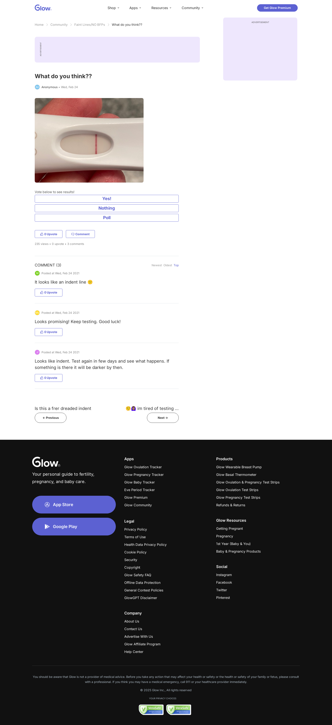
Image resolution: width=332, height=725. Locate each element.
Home (39, 25)
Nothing (106, 208)
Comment (80, 234)
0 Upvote (48, 234)
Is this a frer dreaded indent (63, 408)
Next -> (163, 417)
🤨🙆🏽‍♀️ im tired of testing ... (152, 408)
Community (59, 25)
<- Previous (51, 417)
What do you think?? (127, 25)
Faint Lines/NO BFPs (89, 25)
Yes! (106, 198)
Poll (107, 217)
